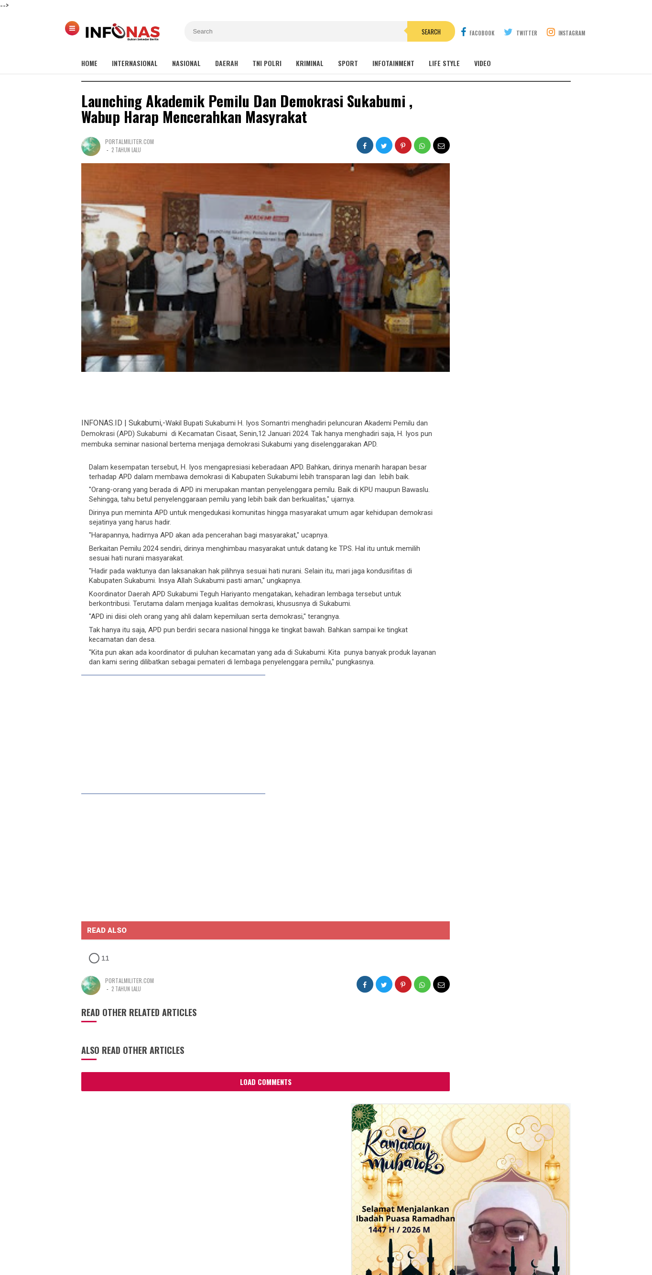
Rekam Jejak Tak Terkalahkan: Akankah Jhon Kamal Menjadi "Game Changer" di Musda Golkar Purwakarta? (496, 808)
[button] (123, 957)
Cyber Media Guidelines (314, 1236)
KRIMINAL (310, 63)
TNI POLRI (267, 63)
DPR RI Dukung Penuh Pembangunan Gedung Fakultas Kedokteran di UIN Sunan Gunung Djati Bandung (502, 355)
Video (482, 63)
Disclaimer (433, 1236)
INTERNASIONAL (135, 63)
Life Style (444, 63)
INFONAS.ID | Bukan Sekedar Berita (324, 1251)
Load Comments (248, 1080)
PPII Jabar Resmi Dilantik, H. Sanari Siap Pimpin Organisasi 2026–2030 (491, 850)
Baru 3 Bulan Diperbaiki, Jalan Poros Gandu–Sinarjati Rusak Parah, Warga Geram (483, 716)
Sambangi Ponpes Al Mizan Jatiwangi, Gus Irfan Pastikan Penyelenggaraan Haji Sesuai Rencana (494, 892)
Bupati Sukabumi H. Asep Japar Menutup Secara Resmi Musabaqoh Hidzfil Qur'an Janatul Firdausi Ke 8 (497, 389)
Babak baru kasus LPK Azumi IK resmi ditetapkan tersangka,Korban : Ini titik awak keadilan (502, 449)
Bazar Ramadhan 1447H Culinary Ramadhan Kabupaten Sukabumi (501, 420)
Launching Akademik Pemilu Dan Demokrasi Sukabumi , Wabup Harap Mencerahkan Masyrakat (247, 109)
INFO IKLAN (250, 1236)
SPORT (348, 63)
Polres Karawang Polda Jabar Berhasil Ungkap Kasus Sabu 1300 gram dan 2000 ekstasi (488, 1040)
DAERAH (226, 63)
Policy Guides (384, 1236)
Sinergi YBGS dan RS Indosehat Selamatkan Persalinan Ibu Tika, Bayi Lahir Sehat (487, 762)
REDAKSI (212, 1236)
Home (89, 63)
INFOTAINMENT (393, 63)
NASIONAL (186, 63)
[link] (164, 734)
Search (380, 31)
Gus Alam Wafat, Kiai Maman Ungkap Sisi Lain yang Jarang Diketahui (504, 480)
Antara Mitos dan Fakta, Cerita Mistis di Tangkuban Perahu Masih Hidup (512, 616)
